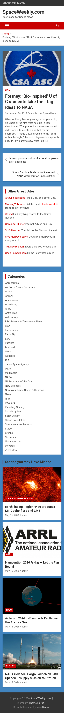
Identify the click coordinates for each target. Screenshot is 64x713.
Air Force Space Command (20, 287)
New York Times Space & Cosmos (24, 390)
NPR (7, 398)
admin (25, 515)
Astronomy (11, 317)
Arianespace (12, 300)
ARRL (8, 308)
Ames (8, 291)
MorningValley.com (15, 204)
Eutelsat (9, 343)
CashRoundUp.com (16, 253)
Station (9, 428)
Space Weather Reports (18, 424)
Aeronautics (12, 283)
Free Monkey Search (16, 236)
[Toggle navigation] (7, 25)
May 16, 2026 (12, 515)
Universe (10, 445)
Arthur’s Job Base (15, 197)
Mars (8, 368)
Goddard (10, 355)
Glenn (8, 351)
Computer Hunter (15, 224)
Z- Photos (11, 450)
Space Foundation (15, 420)
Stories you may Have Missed (28, 462)
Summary (10, 437)
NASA (8, 377)
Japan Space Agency (17, 364)
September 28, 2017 (16, 113)
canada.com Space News (42, 113)
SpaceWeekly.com (24, 12)
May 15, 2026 (12, 682)
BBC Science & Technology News (23, 321)
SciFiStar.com (12, 230)
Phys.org (10, 402)
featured (10, 347)
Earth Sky (10, 334)
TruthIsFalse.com (15, 246)
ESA (7, 338)
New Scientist (12, 385)
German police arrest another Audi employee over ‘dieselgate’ (34, 160)
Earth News (11, 330)
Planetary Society (15, 407)
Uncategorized (13, 441)
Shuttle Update (13, 411)
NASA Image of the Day (18, 381)
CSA (7, 90)
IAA (7, 360)
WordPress (43, 707)
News (8, 394)
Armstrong (11, 304)
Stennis (9, 432)
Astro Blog (11, 313)
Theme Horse (36, 702)
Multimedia (11, 372)
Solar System (12, 415)
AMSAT (9, 295)
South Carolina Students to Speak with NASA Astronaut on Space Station (33, 174)
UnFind (9, 214)
